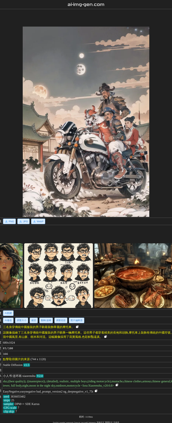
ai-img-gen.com (86, 4)
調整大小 (21, 320)
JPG (23, 221)
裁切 (33, 320)
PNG (9, 221)
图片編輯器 (77, 320)
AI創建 (8, 313)
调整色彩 (61, 320)
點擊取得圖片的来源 (16, 359)
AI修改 (8, 320)
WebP (38, 221)
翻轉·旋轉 (46, 320)
